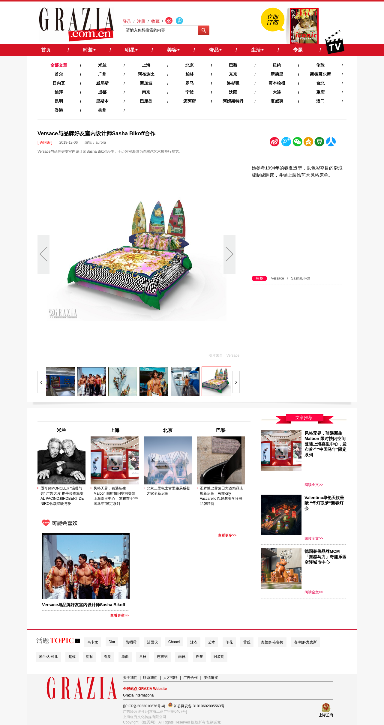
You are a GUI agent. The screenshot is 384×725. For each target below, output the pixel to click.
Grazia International (138, 695)
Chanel (174, 642)
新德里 (277, 74)
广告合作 (190, 678)
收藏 (155, 21)
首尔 (59, 74)
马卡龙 (92, 642)
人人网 (331, 142)
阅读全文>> (313, 485)
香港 (59, 110)
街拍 (89, 657)
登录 (127, 21)
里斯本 (102, 101)
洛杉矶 (233, 83)
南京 (146, 92)
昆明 (59, 101)
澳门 (320, 101)
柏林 (189, 74)
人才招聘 (170, 678)
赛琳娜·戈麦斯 (305, 642)
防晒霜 (131, 642)
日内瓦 (58, 83)
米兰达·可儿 (48, 657)
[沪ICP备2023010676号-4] (144, 706)
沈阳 (233, 92)
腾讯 (286, 142)
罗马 (189, 83)
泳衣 (193, 642)
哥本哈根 (276, 83)
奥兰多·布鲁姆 (272, 642)
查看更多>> (119, 615)
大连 (277, 92)
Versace (277, 278)
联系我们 (150, 678)
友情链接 (211, 678)
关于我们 (130, 678)
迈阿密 (189, 101)
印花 (229, 642)
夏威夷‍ (277, 101)
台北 (320, 83)
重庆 (320, 92)
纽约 (277, 65)
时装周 (219, 657)
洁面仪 (152, 642)
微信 (297, 142)
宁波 (189, 92)
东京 (233, 74)
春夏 (107, 657)
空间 (308, 142)
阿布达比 (146, 74)
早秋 (142, 657)
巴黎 (233, 65)
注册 (141, 21)
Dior (112, 642)
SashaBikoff (300, 278)
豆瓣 (319, 142)
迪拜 (59, 92)
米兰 (102, 65)
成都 (102, 92)
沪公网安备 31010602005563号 (196, 705)
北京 (189, 65)
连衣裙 (162, 657)
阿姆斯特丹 (233, 101)
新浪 (275, 142)
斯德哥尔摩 (320, 74)
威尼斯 (102, 83)
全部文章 (58, 65)
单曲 (125, 657)
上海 (146, 65)
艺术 (211, 642)
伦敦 (320, 65)
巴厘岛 (146, 101)
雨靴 (181, 657)
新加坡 (146, 83)
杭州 (102, 110)
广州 (102, 74)
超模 (72, 657)
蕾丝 (246, 642)
